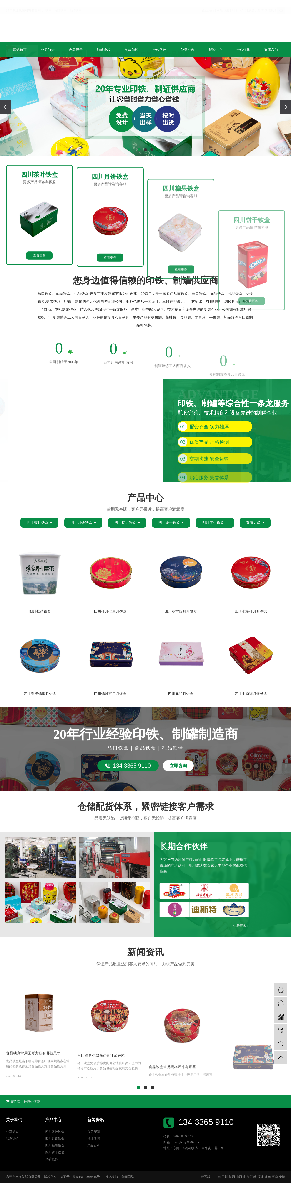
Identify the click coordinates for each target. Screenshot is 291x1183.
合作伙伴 (159, 50)
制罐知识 (131, 50)
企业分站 (208, 4)
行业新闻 (93, 1138)
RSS (234, 4)
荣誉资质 (187, 50)
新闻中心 (215, 50)
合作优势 (243, 50)
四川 (224, 1176)
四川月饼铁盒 (54, 1138)
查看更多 (39, 304)
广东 (217, 1176)
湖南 (267, 1176)
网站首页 (20, 50)
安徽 (282, 1176)
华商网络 (127, 1176)
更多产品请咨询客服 (39, 230)
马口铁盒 (60, 4)
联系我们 (271, 50)
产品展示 (76, 50)
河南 (275, 1176)
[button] (139, 149)
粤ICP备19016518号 (86, 1176)
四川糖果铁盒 (54, 1145)
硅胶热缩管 (32, 1101)
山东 (246, 1176)
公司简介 (48, 50)
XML (242, 4)
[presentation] (5, 107)
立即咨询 (178, 788)
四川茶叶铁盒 (54, 1132)
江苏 (253, 1176)
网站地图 (222, 4)
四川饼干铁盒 (54, 1152)
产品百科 (93, 1145)
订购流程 (103, 50)
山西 (239, 1176)
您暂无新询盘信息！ (262, 4)
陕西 (232, 1176)
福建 (260, 1176)
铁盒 (48, 4)
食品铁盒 (75, 4)
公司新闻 (93, 1132)
